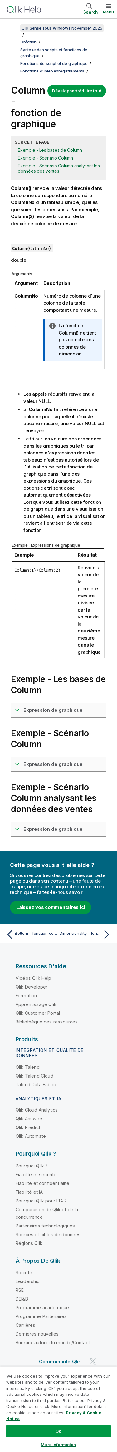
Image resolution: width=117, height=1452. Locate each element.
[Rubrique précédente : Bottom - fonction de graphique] (31, 934)
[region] (58, 1409)
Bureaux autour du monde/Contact (53, 1342)
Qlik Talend (28, 1067)
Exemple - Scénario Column (45, 158)
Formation (26, 995)
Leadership (28, 1281)
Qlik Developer (31, 986)
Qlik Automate (31, 1136)
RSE (20, 1290)
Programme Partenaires (41, 1316)
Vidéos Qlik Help (33, 978)
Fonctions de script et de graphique (53, 63)
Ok (58, 1431)
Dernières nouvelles (37, 1333)
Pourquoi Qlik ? (32, 1165)
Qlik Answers (30, 1118)
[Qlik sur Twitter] (93, 1361)
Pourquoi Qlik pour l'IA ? (41, 1200)
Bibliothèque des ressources (47, 1021)
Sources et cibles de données (48, 1234)
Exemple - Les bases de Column (50, 150)
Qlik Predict (28, 1127)
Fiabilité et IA (29, 1192)
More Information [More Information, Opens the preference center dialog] (58, 1444)
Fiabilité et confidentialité (42, 1183)
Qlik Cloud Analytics (37, 1110)
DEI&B (22, 1298)
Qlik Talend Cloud (34, 1075)
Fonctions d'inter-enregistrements (52, 70)
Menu (108, 11)
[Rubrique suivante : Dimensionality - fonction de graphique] (86, 934)
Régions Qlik (29, 1243)
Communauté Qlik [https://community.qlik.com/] (60, 1362)
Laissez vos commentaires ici (50, 907)
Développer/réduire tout (76, 90)
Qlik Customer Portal (38, 1013)
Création (28, 41)
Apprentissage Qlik (36, 1004)
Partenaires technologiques (45, 1225)
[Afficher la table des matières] (12, 28)
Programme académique (42, 1307)
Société (24, 1272)
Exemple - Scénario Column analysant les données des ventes (59, 168)
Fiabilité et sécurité (36, 1174)
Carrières (25, 1325)
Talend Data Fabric (36, 1084)
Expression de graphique (53, 710)
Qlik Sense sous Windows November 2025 (62, 28)
